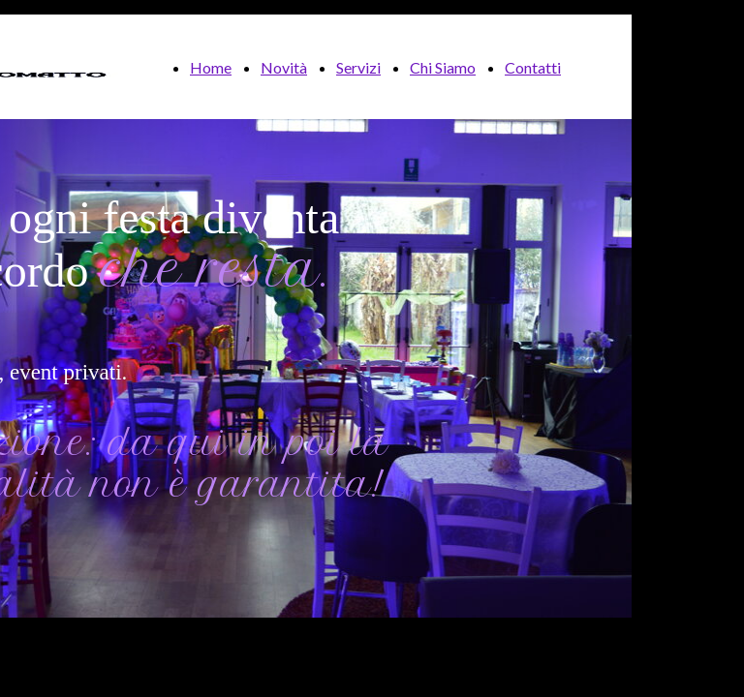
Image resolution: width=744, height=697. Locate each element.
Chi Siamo (443, 67)
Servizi (358, 67)
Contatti (533, 67)
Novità (284, 67)
